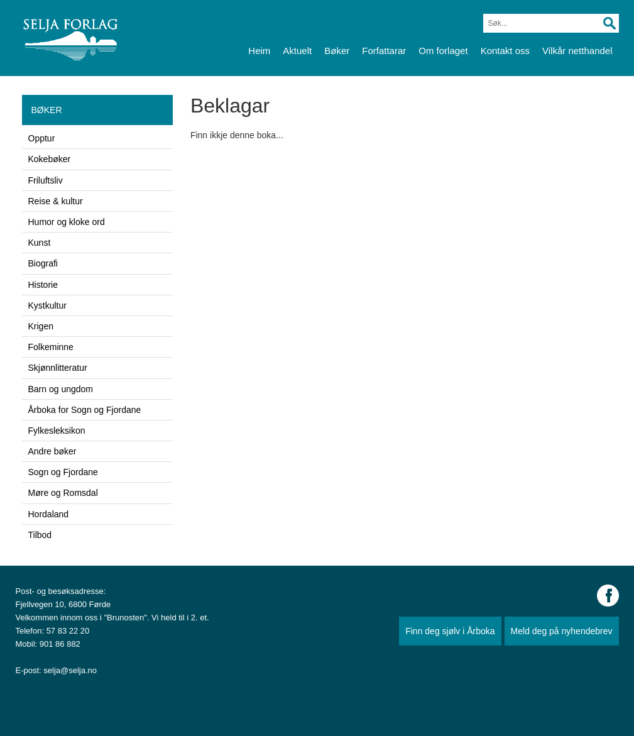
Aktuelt (297, 50)
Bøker (336, 50)
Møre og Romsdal (63, 493)
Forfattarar (384, 50)
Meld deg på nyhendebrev (562, 631)
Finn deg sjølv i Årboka (450, 631)
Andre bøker (52, 451)
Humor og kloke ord (66, 222)
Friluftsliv (45, 180)
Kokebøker (49, 159)
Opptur (41, 138)
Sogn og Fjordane (63, 472)
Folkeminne (51, 347)
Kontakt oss (505, 50)
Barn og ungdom (61, 389)
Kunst (39, 243)
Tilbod (40, 535)
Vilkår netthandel (577, 50)
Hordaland (48, 514)
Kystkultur (47, 305)
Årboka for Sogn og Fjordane (84, 410)
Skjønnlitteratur (57, 368)
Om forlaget (442, 50)
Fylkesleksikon (56, 431)
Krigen (40, 326)
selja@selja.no (70, 670)
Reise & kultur (55, 201)
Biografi (43, 263)
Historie (43, 285)
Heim (259, 50)
